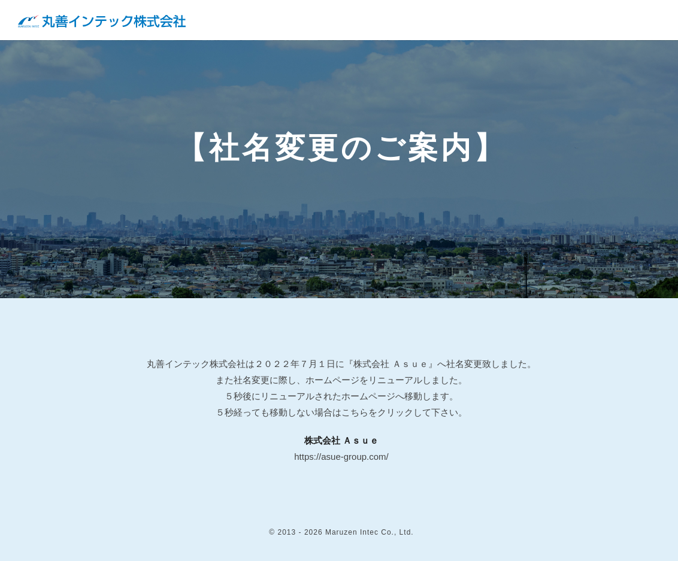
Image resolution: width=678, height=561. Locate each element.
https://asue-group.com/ (341, 456)
